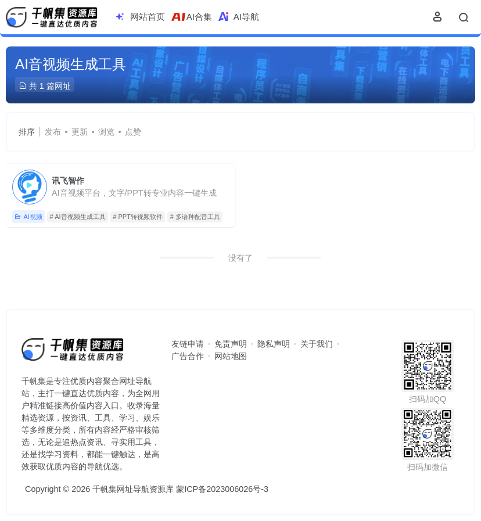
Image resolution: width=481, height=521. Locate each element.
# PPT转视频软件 (138, 216)
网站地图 (230, 356)
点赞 (133, 131)
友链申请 (187, 343)
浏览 (106, 131)
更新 (79, 131)
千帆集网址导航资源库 (133, 489)
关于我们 (316, 343)
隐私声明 (273, 343)
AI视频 (28, 217)
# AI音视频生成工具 (78, 216)
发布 (53, 131)
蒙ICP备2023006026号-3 (222, 489)
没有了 (240, 258)
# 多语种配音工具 (195, 216)
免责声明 (230, 343)
